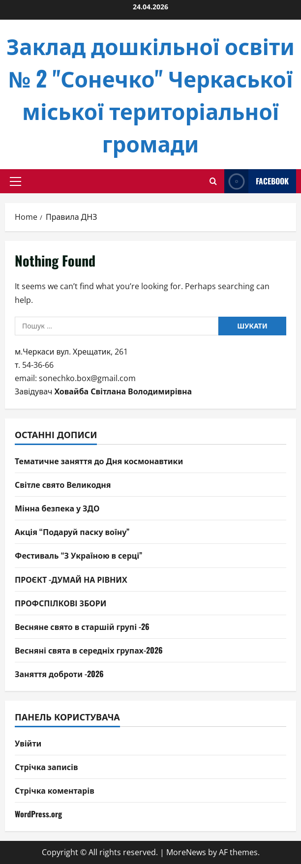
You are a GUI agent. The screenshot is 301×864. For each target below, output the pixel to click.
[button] (15, 181)
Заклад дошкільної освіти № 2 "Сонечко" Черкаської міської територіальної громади (150, 94)
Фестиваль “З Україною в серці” (78, 555)
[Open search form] (213, 181)
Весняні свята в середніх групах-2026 (89, 650)
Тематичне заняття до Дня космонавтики (99, 461)
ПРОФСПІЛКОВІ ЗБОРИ (60, 603)
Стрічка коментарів (54, 790)
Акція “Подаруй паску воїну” (72, 531)
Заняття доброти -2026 (59, 674)
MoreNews (186, 852)
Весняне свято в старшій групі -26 (82, 626)
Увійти (28, 743)
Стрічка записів (46, 767)
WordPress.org (38, 814)
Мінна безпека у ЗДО (57, 508)
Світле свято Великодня (63, 484)
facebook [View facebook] (256, 181)
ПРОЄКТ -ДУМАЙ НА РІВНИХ (71, 579)
